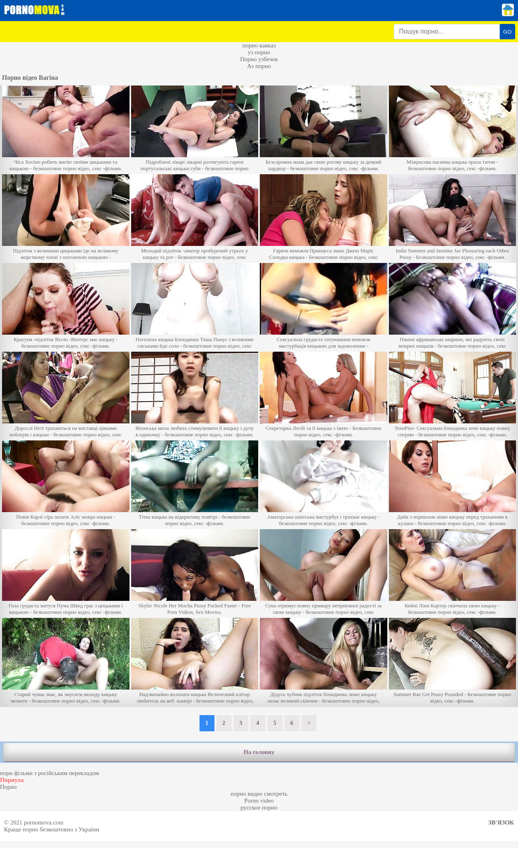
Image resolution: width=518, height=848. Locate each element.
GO (507, 32)
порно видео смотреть (259, 793)
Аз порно (259, 66)
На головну (259, 752)
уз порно (259, 52)
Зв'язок (501, 822)
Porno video (259, 800)
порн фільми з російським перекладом (49, 773)
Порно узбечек (259, 59)
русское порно (258, 807)
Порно (8, 787)
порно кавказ (259, 45)
